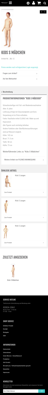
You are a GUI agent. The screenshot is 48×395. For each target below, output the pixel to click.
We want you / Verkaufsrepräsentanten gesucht (16, 366)
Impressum (6, 372)
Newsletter (6, 369)
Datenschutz (6, 349)
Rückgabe (6, 332)
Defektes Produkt (8, 326)
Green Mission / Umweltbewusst (12, 356)
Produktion (6, 359)
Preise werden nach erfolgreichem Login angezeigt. (19, 67)
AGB (4, 336)
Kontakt (5, 329)
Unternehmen (7, 352)
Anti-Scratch (6, 362)
